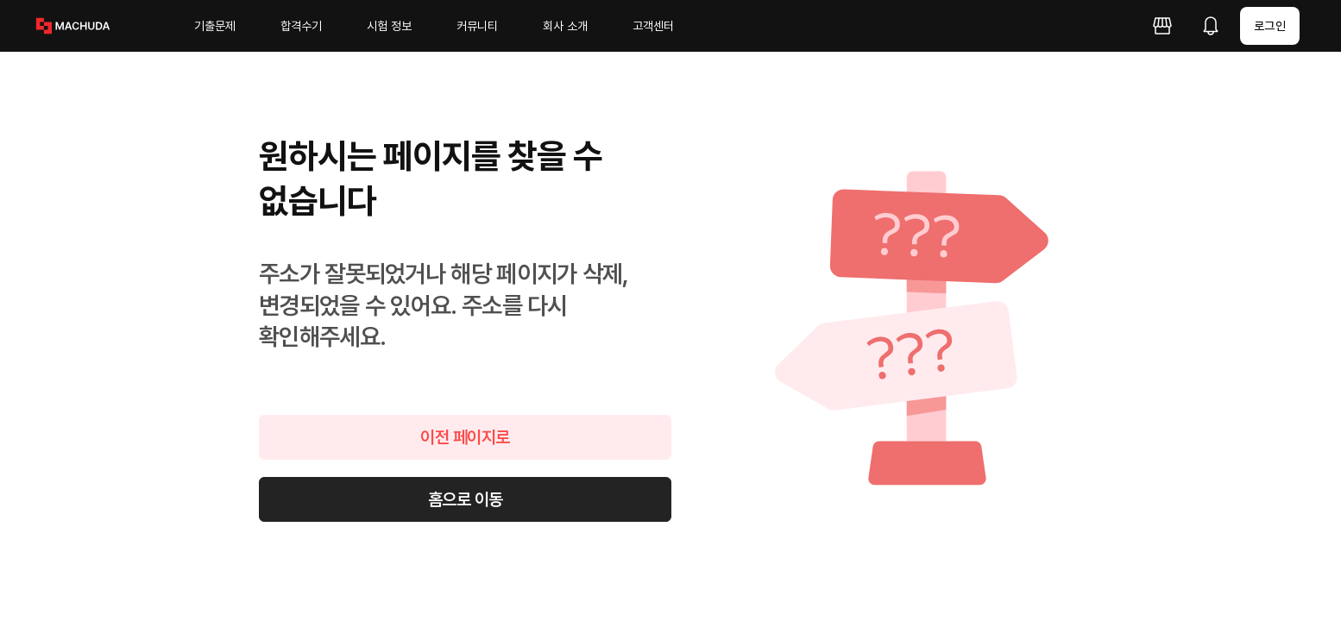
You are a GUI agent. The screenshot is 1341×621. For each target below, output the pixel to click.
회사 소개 (565, 26)
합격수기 (301, 26)
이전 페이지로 (465, 437)
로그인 (1270, 26)
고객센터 (653, 26)
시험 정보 (389, 26)
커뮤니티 (477, 26)
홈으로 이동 (465, 499)
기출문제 (215, 26)
